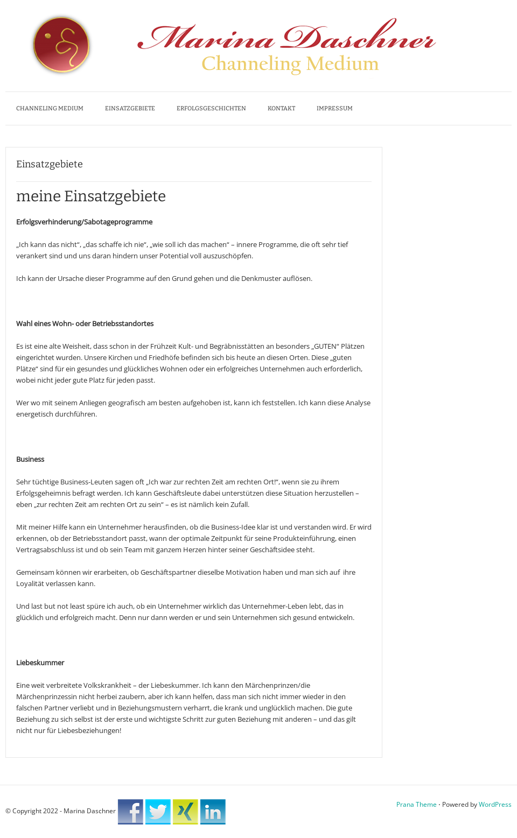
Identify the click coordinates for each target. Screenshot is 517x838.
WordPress (495, 804)
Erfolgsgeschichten (211, 108)
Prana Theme (416, 804)
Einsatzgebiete (130, 108)
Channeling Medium (49, 108)
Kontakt (281, 108)
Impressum (335, 108)
